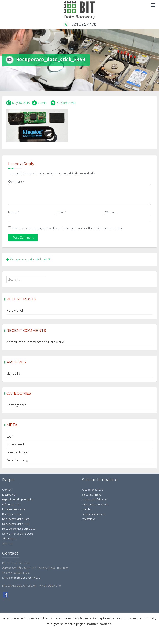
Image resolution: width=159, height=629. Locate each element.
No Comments (66, 103)
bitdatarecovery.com (95, 504)
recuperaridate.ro (92, 490)
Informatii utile (11, 504)
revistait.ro (88, 519)
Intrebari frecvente (14, 509)
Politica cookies (12, 514)
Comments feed (17, 452)
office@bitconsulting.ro (25, 577)
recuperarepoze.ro (93, 514)
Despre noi (9, 495)
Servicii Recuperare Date (17, 534)
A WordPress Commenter (24, 342)
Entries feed (15, 444)
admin (42, 103)
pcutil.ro (87, 509)
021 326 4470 (79, 24)
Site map (7, 543)
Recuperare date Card (15, 519)
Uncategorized (16, 405)
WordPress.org (17, 460)
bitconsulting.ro (92, 495)
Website (111, 212)
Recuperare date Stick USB (19, 529)
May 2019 (13, 373)
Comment (16, 181)
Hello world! (14, 310)
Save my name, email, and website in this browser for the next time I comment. (68, 228)
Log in (10, 436)
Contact (7, 490)
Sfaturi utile (9, 538)
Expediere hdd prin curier (17, 499)
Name (13, 212)
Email (62, 212)
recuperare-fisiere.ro (94, 499)
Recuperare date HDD (16, 524)
